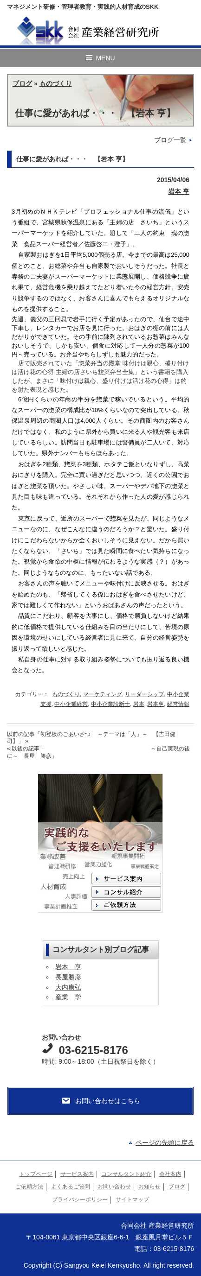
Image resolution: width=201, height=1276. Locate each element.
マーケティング (102, 694)
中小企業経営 (71, 704)
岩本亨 (155, 704)
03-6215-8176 (93, 1050)
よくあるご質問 (70, 1186)
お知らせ (149, 1186)
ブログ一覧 (170, 140)
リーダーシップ (144, 694)
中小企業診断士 (110, 704)
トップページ (35, 1174)
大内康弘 (68, 987)
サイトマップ (132, 1199)
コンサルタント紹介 (126, 1174)
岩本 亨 (178, 191)
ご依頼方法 (29, 1186)
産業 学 (68, 997)
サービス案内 (77, 1174)
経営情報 (178, 704)
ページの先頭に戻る (165, 1142)
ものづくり (55, 83)
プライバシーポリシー (80, 1199)
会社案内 (170, 1174)
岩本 (138, 704)
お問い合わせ (114, 1186)
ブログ (22, 83)
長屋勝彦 (68, 977)
